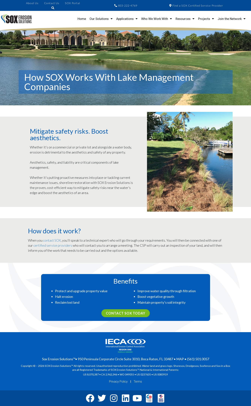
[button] (53, 8)
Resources (185, 18)
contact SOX (52, 240)
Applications (127, 18)
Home (82, 19)
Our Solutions (101, 18)
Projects (206, 18)
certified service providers (52, 245)
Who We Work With (156, 18)
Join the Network (232, 18)
